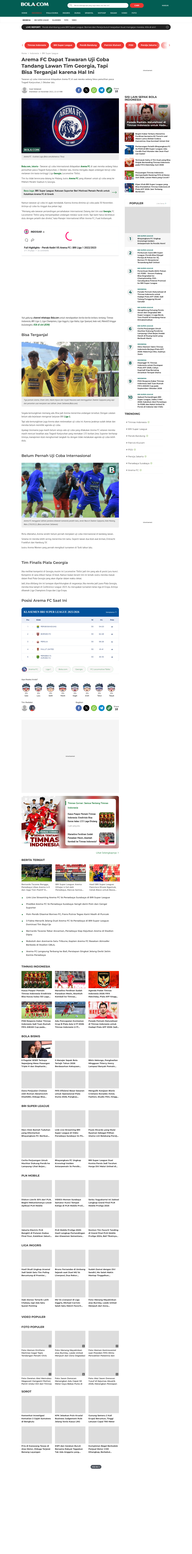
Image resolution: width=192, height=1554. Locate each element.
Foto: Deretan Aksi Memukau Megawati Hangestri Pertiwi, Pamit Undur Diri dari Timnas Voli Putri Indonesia (36, 1382)
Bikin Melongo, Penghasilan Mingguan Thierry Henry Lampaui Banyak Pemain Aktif (103, 1063)
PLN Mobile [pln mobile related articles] (30, 1175)
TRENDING (132, 414)
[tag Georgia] (79, 669)
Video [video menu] (124, 13)
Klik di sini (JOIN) (41, 324)
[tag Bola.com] (63, 669)
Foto (66, 20)
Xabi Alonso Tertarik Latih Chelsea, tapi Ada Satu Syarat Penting (35, 1303)
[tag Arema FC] (31, 669)
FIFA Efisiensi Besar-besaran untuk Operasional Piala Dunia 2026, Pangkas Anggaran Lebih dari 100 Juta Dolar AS (69, 1093)
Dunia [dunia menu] (77, 13)
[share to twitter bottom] (86, 708)
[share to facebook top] (79, 90)
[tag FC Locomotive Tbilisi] (100, 669)
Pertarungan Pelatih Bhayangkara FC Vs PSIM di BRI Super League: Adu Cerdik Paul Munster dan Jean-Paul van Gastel (152, 150)
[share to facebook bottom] (79, 708)
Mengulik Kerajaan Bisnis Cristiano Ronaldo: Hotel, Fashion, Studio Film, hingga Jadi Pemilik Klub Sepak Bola (103, 1093)
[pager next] (169, 45)
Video (74, 20)
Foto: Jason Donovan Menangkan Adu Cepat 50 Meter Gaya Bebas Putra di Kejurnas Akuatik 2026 (68, 1382)
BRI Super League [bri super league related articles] (35, 1106)
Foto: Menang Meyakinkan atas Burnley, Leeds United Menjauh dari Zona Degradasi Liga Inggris (102, 1303)
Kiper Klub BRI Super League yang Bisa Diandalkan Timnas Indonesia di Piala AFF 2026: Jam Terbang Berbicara (152, 188)
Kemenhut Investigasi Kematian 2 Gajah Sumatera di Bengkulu (36, 1418)
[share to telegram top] (102, 90)
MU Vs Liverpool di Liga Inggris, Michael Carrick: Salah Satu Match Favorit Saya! (68, 1303)
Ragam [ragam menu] (113, 13)
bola (34, 5)
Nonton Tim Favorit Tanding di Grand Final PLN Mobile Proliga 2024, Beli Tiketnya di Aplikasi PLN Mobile (103, 1233)
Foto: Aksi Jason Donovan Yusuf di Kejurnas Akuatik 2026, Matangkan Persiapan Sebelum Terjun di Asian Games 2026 (102, 1384)
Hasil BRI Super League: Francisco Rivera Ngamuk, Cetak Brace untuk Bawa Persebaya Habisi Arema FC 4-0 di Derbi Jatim (103, 887)
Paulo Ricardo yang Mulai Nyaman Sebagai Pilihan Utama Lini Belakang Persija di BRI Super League (103, 1133)
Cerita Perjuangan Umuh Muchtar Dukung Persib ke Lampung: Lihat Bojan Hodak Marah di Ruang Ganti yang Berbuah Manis (36, 1163)
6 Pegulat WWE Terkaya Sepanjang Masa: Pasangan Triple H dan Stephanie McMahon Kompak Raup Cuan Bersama (35, 1063)
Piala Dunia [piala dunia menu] (52, 13)
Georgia (57, 173)
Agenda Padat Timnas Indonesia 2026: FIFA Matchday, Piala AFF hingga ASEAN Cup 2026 (103, 993)
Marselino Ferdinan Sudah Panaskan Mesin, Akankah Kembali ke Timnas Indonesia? (69, 993)
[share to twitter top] (86, 90)
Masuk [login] (165, 5)
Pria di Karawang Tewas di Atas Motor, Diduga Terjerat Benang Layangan (35, 1449)
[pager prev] (22, 45)
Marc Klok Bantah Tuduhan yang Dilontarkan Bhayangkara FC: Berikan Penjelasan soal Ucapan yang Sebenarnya (35, 1133)
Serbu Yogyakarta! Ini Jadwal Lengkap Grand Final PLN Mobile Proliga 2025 (103, 1202)
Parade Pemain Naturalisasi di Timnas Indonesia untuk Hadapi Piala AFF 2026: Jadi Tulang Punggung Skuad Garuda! (102, 1024)
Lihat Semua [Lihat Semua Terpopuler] (160, 203)
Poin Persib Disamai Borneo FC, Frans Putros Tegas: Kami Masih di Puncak (67, 914)
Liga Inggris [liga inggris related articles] (31, 1245)
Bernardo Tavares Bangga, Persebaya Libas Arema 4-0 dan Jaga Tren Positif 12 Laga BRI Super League (35, 887)
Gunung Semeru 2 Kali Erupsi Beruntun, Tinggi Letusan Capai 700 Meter (101, 1418)
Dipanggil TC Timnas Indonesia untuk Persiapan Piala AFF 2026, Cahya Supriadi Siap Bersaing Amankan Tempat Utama (150, 368)
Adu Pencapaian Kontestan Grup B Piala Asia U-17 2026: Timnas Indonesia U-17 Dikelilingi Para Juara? (69, 1024)
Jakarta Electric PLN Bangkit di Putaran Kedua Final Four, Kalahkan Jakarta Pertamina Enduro (36, 1233)
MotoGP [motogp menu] (102, 13)
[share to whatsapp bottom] (94, 708)
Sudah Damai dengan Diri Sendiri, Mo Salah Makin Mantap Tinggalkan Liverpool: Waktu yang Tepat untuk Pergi (103, 1272)
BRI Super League (41, 20)
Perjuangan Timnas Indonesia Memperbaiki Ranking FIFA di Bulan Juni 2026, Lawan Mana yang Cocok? (152, 175)
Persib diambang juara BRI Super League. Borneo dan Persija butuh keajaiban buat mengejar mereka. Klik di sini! (99, 27)
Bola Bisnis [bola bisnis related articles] (30, 1036)
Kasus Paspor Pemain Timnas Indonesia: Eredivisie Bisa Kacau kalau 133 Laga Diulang (36, 993)
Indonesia (27, 20)
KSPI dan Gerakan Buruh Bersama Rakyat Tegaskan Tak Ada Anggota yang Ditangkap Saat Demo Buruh (70, 1449)
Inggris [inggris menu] (66, 13)
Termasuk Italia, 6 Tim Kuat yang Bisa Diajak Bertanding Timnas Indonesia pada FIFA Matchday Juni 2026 (152, 162)
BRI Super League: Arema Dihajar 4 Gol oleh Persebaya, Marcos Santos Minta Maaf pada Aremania (69, 887)
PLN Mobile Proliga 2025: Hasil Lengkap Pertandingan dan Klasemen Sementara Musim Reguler (70, 1233)
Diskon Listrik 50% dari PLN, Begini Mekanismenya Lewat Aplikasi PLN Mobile (36, 1202)
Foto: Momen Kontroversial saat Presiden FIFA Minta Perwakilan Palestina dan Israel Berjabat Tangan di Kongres (102, 1355)
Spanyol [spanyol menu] (89, 13)
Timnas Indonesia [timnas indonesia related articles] (35, 966)
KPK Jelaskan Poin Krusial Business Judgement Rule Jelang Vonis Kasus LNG (69, 1418)
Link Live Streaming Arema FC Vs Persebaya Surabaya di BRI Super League (68, 897)
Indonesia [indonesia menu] (37, 13)
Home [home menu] (24, 13)
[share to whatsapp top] (94, 90)
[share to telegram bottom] (102, 708)
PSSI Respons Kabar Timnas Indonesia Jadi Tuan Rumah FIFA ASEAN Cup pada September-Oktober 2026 (36, 1024)
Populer (136, 203)
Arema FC (85, 166)
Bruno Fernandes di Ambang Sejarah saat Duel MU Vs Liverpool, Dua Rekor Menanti (70, 1272)
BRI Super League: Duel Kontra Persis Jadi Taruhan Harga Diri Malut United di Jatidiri (102, 1163)
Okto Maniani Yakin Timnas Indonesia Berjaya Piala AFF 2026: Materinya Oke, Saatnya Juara (151, 350)
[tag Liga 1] (48, 669)
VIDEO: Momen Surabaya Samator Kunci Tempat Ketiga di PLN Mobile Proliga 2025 (70, 1202)
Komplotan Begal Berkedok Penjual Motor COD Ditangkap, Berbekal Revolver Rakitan (103, 1449)
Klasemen (56, 20)
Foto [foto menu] (134, 13)
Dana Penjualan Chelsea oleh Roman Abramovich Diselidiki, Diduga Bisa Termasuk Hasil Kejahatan (35, 1093)
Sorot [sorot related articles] (26, 1391)
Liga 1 (67, 416)
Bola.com (25, 166)
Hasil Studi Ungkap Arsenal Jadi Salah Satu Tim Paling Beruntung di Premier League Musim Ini (35, 1272)
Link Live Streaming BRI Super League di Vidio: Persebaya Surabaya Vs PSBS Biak (70, 1133)
